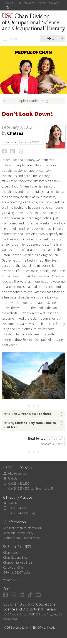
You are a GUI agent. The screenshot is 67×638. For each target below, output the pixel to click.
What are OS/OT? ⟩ (52, 444)
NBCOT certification (44, 627)
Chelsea (15, 133)
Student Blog (38, 100)
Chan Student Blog (15, 557)
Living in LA (10, 142)
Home (7, 100)
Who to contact (18, 473)
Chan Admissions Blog (17, 562)
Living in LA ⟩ (55, 438)
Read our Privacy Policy (18, 533)
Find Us (12, 478)
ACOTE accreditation (16, 627)
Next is (27, 413)
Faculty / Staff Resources (19, 3)
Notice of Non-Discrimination (21, 538)
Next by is (30, 425)
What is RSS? (11, 580)
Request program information (22, 528)
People (21, 100)
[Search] (52, 38)
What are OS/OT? (31, 142)
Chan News (10, 552)
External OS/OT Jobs (16, 572)
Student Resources (48, 3)
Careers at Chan (13, 567)
